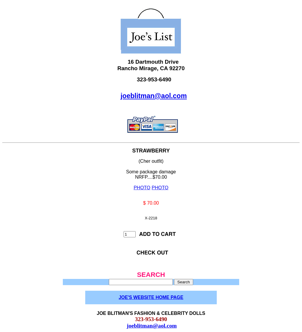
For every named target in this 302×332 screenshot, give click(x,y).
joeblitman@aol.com (154, 96)
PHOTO (142, 187)
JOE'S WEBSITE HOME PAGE (151, 297)
